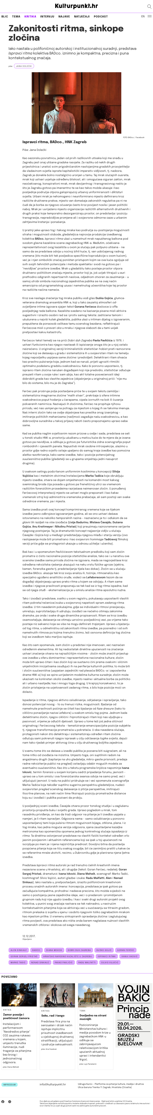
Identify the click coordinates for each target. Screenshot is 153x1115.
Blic (4, 16)
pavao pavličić (64, 963)
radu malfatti (87, 963)
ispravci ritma (107, 957)
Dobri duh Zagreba (79, 950)
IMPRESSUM (9, 1085)
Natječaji (82, 16)
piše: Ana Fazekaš (49, 1049)
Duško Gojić (104, 950)
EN (143, 16)
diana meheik (54, 950)
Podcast (101, 16)
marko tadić (18, 963)
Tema (16, 16)
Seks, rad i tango (52, 1015)
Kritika (30, 16)
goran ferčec (125, 950)
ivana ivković (129, 957)
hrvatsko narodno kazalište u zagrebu (67, 957)
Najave (64, 16)
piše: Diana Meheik (11, 1067)
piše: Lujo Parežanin (88, 1064)
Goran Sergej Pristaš (24, 957)
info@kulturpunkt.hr (53, 1084)
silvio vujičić (109, 963)
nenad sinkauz (40, 963)
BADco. (36, 950)
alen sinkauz (19, 950)
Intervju (47, 16)
